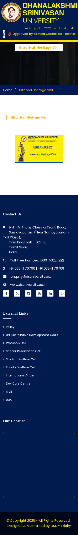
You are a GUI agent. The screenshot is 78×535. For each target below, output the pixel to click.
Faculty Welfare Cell (19, 367)
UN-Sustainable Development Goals (30, 335)
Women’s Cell (14, 343)
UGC (7, 400)
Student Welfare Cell (19, 359)
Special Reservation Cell (22, 351)
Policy (8, 327)
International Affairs (19, 375)
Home (7, 90)
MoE (7, 392)
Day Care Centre (17, 383)
